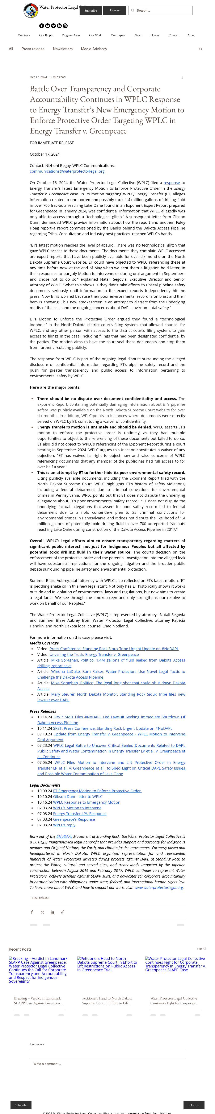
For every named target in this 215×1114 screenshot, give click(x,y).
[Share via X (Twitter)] (42, 912)
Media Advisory (94, 49)
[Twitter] (53, 25)
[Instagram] (65, 25)
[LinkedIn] (59, 25)
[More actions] (182, 76)
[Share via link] (63, 912)
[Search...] (160, 10)
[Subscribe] (91, 10)
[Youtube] (47, 25)
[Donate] (114, 10)
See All (201, 949)
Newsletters (63, 49)
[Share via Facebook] (32, 912)
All (11, 49)
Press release (33, 49)
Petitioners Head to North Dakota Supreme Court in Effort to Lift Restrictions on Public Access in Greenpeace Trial (107, 1000)
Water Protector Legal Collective (68, 7)
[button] (201, 49)
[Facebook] (41, 25)
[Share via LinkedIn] (52, 912)
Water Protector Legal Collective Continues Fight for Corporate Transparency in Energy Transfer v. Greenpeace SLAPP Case (174, 1000)
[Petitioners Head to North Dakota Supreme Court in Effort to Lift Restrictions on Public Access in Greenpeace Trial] (107, 974)
